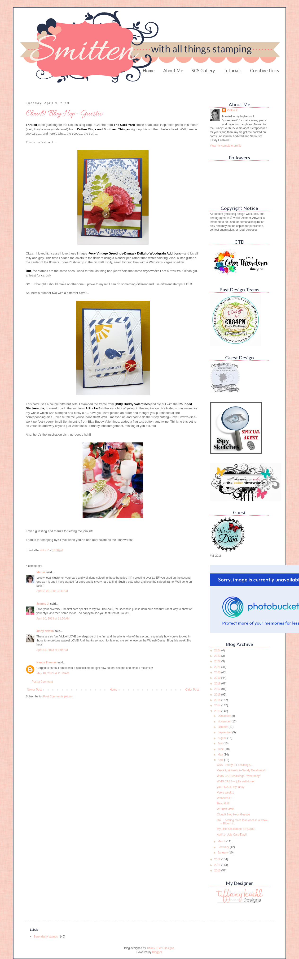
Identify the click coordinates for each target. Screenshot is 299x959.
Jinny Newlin (45, 631)
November (225, 721)
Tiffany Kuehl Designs (160, 948)
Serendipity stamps (46, 936)
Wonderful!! (224, 798)
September (225, 732)
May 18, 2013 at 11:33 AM (52, 673)
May (221, 754)
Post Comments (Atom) (58, 696)
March (222, 841)
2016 (217, 694)
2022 (217, 661)
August (222, 738)
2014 (217, 705)
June (221, 749)
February (224, 847)
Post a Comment (42, 681)
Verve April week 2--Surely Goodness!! (241, 770)
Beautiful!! (223, 803)
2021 (217, 667)
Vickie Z (232, 110)
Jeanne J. (43, 603)
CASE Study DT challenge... (235, 765)
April (221, 760)
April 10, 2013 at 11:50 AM (53, 618)
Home (149, 70)
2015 (217, 700)
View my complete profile (225, 145)
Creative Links (264, 70)
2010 (217, 870)
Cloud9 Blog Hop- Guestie (233, 814)
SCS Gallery (203, 70)
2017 (217, 689)
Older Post (192, 689)
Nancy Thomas (46, 662)
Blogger (157, 952)
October (223, 727)
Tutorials (233, 70)
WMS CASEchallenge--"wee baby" (239, 776)
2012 (217, 859)
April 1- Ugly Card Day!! (232, 834)
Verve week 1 (225, 792)
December (225, 715)
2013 (217, 711)
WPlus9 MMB (225, 809)
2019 (217, 677)
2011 (217, 865)
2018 (217, 683)
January (223, 852)
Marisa (40, 572)
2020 (217, 672)
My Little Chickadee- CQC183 (236, 829)
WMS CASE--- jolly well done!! (236, 781)
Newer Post (34, 689)
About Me (173, 70)
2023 (217, 656)
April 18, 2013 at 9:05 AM (52, 650)
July (221, 743)
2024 (217, 650)
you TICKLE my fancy (230, 787)
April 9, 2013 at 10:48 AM (52, 591)
